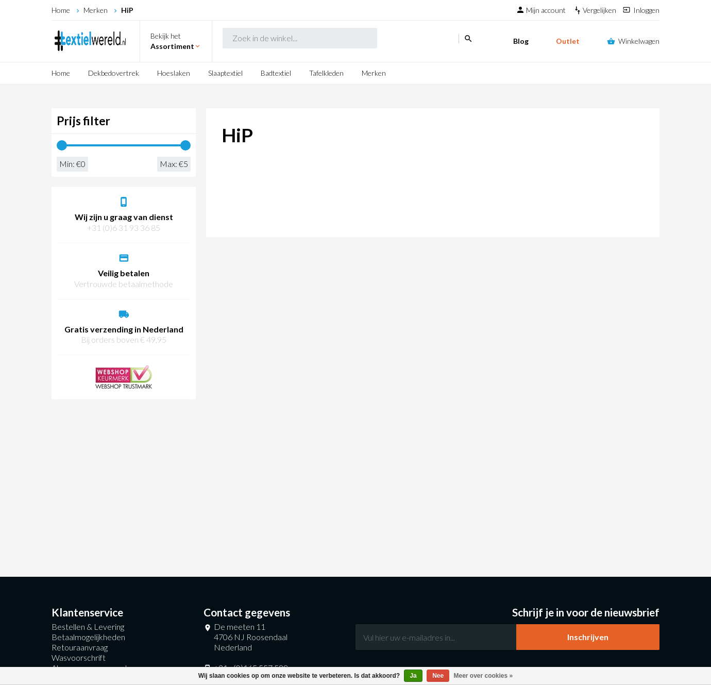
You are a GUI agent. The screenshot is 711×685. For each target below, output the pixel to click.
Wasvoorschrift (79, 657)
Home (61, 10)
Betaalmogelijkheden (88, 637)
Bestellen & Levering (88, 626)
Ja (413, 675)
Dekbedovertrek (113, 73)
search (416, 41)
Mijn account (546, 10)
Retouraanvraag (80, 647)
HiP (127, 10)
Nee (438, 675)
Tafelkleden (326, 73)
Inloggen (646, 10)
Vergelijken (600, 10)
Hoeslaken (173, 73)
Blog (521, 41)
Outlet (568, 41)
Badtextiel (276, 73)
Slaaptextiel (225, 73)
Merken (95, 10)
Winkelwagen (638, 41)
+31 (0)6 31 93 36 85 (123, 227)
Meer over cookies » (483, 675)
